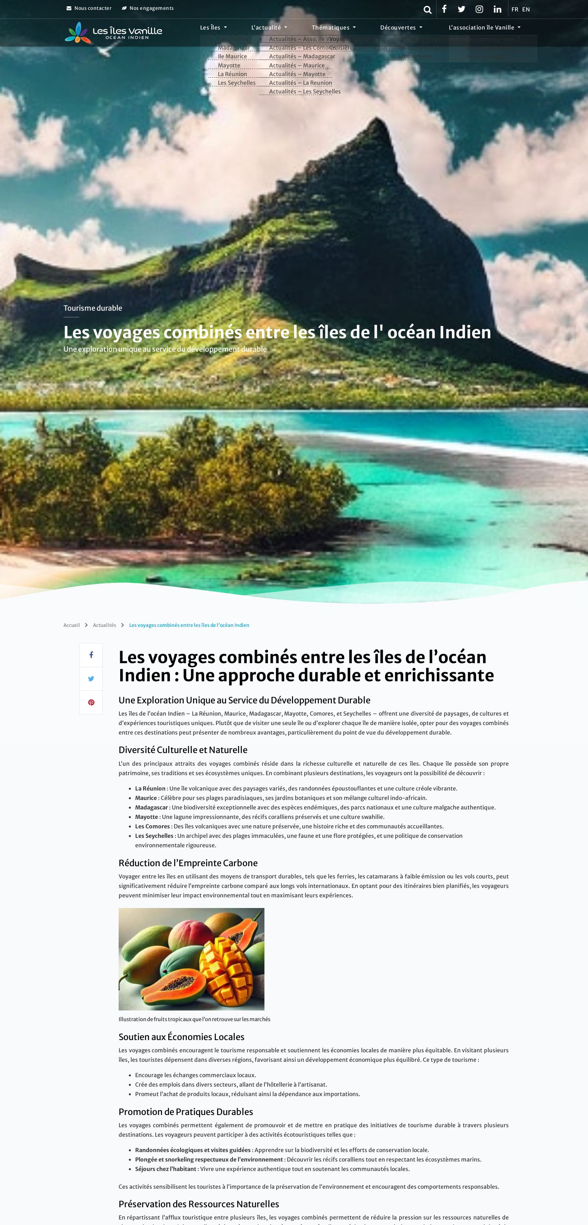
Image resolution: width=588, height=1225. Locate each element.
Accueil (71, 625)
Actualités (104, 625)
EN (526, 9)
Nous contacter (89, 8)
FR (515, 9)
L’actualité (305, 33)
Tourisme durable (92, 308)
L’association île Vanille (487, 33)
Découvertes (415, 33)
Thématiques (358, 33)
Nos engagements (148, 8)
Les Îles (259, 33)
